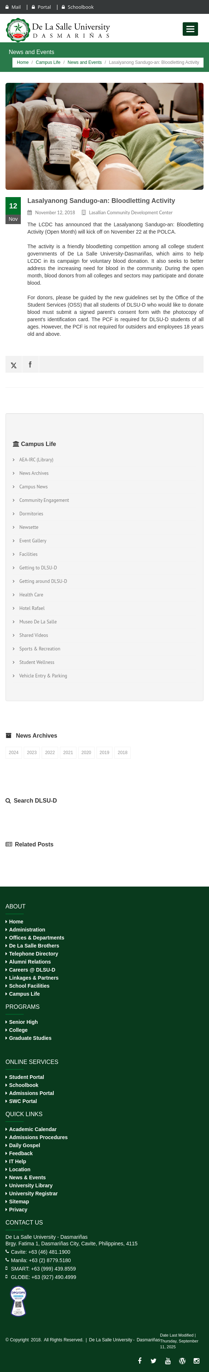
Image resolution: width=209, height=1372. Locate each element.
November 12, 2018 (55, 212)
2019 (105, 752)
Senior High (23, 1022)
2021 (68, 752)
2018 (123, 752)
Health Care (30, 595)
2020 (86, 752)
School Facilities (29, 986)
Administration (27, 930)
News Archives (33, 473)
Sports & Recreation (38, 649)
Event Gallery (31, 541)
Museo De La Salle (37, 622)
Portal (42, 7)
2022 (50, 752)
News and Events (85, 62)
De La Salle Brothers (34, 946)
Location (19, 1169)
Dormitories (30, 514)
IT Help (17, 1161)
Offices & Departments (36, 938)
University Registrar (33, 1193)
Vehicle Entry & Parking (42, 676)
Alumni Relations (30, 962)
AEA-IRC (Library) (35, 460)
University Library (31, 1185)
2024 (14, 752)
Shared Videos (32, 635)
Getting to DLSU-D (37, 568)
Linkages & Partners (33, 978)
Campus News (32, 487)
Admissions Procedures (38, 1137)
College (18, 1030)
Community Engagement (43, 500)
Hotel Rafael (31, 608)
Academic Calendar (33, 1129)
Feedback (21, 1153)
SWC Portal (23, 1101)
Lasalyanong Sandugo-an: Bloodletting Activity (101, 200)
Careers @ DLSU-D (32, 970)
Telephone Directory (33, 954)
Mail (13, 7)
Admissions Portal (31, 1093)
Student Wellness (35, 662)
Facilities (27, 554)
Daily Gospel (24, 1145)
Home (22, 62)
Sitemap (19, 1201)
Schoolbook (78, 7)
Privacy (18, 1209)
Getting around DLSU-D (42, 581)
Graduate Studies (30, 1038)
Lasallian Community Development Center (131, 212)
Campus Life (48, 62)
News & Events (27, 1177)
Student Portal (26, 1077)
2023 (32, 752)
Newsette (27, 527)
